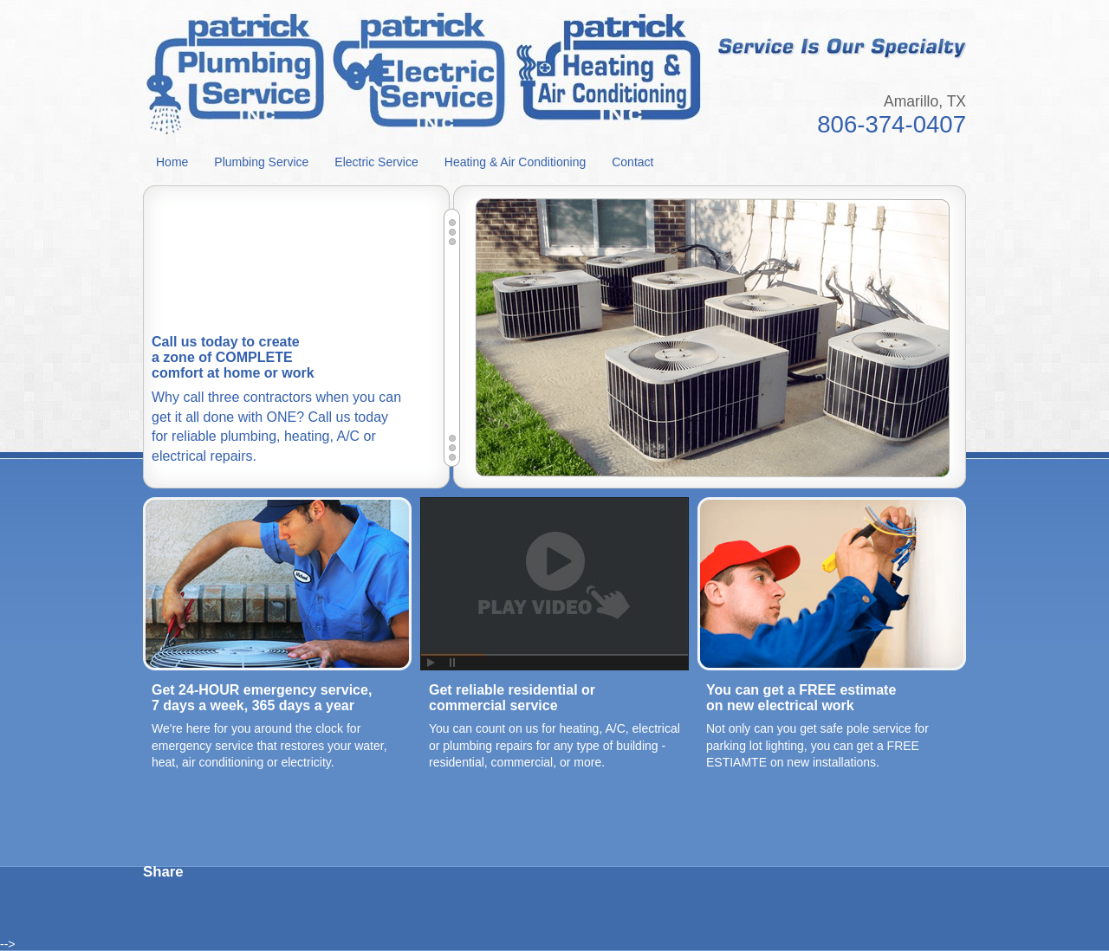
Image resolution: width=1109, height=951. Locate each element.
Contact (632, 162)
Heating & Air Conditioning (515, 162)
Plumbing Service (261, 162)
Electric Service (376, 162)
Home (172, 162)
